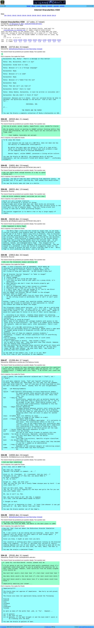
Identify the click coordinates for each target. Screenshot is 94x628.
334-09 (49, 15)
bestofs (49, 6)
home (28, 6)
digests (44, 6)
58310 (54, 40)
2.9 (25, 41)
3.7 (44, 41)
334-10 (54, 15)
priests (62, 6)
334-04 (24, 15)
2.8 (49, 41)
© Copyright (3, 626)
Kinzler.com (48, 626)
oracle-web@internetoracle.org (86, 626)
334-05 (29, 15)
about (33, 6)
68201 (30, 40)
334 (5, 15)
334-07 (39, 15)
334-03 (19, 15)
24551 (25, 40)
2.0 (54, 41)
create (38, 6)
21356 (44, 40)
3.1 (59, 41)
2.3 (35, 41)
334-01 (9, 15)
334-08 (44, 15)
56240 (35, 40)
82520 (20, 40)
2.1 (20, 41)
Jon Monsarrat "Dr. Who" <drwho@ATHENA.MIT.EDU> (25, 24)
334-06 (34, 15)
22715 (15, 40)
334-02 (14, 15)
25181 (59, 40)
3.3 (15, 41)
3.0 (39, 41)
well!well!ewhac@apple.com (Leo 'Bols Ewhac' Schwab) (25, 49)
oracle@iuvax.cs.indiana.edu (14, 30)
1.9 (30, 41)
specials (56, 6)
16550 (49, 40)
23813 (40, 40)
